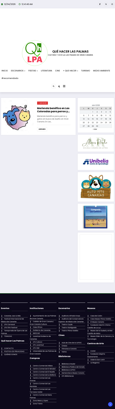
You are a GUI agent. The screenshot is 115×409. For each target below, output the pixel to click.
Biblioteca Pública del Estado (72, 367)
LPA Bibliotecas (67, 376)
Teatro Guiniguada (68, 327)
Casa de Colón (96, 316)
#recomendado (10, 78)
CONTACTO (8, 348)
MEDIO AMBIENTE (101, 70)
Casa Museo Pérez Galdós (100, 319)
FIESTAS (33, 70)
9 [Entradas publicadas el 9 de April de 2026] (97, 115)
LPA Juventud (38, 345)
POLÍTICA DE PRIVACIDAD (14, 351)
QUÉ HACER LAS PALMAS (70, 51)
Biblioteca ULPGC (68, 370)
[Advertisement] (57, 25)
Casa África (37, 327)
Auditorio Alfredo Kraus (70, 316)
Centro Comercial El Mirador (44, 369)
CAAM (92, 351)
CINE (57, 70)
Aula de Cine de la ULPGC (71, 343)
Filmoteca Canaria (68, 349)
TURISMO (85, 70)
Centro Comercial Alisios (42, 366)
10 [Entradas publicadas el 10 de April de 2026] (101, 115)
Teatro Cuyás (66, 324)
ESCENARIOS (18, 70)
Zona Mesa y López (40, 398)
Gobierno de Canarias (41, 330)
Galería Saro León (97, 359)
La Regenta (94, 363)
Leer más (42, 129)
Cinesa (64, 346)
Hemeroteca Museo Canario (72, 373)
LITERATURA (46, 70)
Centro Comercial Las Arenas (44, 378)
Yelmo (63, 352)
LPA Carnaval (9, 324)
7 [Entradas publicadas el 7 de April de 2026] (88, 115)
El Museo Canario (97, 322)
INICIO (5, 70)
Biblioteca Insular (68, 364)
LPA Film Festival (10, 327)
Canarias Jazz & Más (12, 316)
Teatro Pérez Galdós (69, 330)
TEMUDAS (8, 336)
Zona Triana (37, 401)
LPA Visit (36, 348)
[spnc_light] (59, 86)
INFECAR (36, 333)
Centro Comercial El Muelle (44, 372)
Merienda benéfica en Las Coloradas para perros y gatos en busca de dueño (53, 110)
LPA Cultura (37, 342)
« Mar (95, 129)
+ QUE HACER (70, 70)
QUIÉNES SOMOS (10, 354)
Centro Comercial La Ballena (44, 375)
